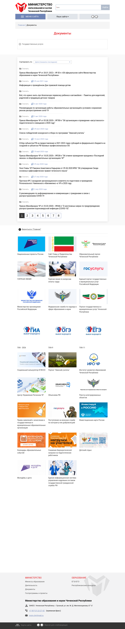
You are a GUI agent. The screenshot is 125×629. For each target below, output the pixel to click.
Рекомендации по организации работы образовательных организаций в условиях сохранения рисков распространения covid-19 (60, 109)
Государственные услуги (32, 44)
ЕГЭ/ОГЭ (75, 582)
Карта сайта (26, 625)
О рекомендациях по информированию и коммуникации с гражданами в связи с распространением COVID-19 (54, 194)
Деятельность (31, 585)
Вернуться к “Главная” (31, 229)
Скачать (25, 69)
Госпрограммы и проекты (36, 593)
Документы (30, 589)
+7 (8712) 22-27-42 (37, 611)
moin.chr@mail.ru (36, 616)
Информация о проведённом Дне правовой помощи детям (45, 85)
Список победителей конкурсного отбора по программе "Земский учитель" (52, 133)
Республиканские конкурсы (84, 585)
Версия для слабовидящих (56, 625)
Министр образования (34, 582)
